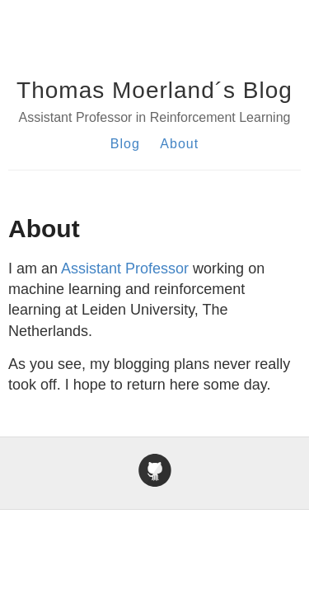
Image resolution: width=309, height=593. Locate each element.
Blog (125, 144)
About (179, 144)
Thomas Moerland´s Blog (154, 90)
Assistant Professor (125, 268)
